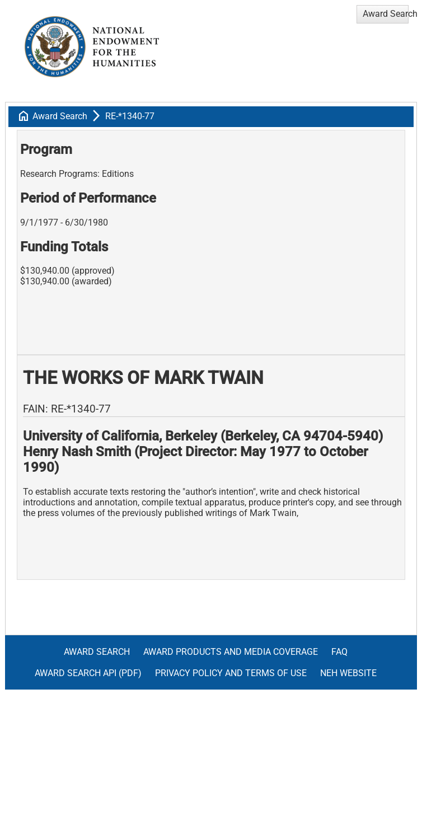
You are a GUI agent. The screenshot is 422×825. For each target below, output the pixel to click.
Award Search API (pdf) (88, 673)
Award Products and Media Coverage (230, 651)
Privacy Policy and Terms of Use (231, 673)
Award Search (59, 116)
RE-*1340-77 (129, 116)
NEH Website (348, 673)
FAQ (339, 651)
